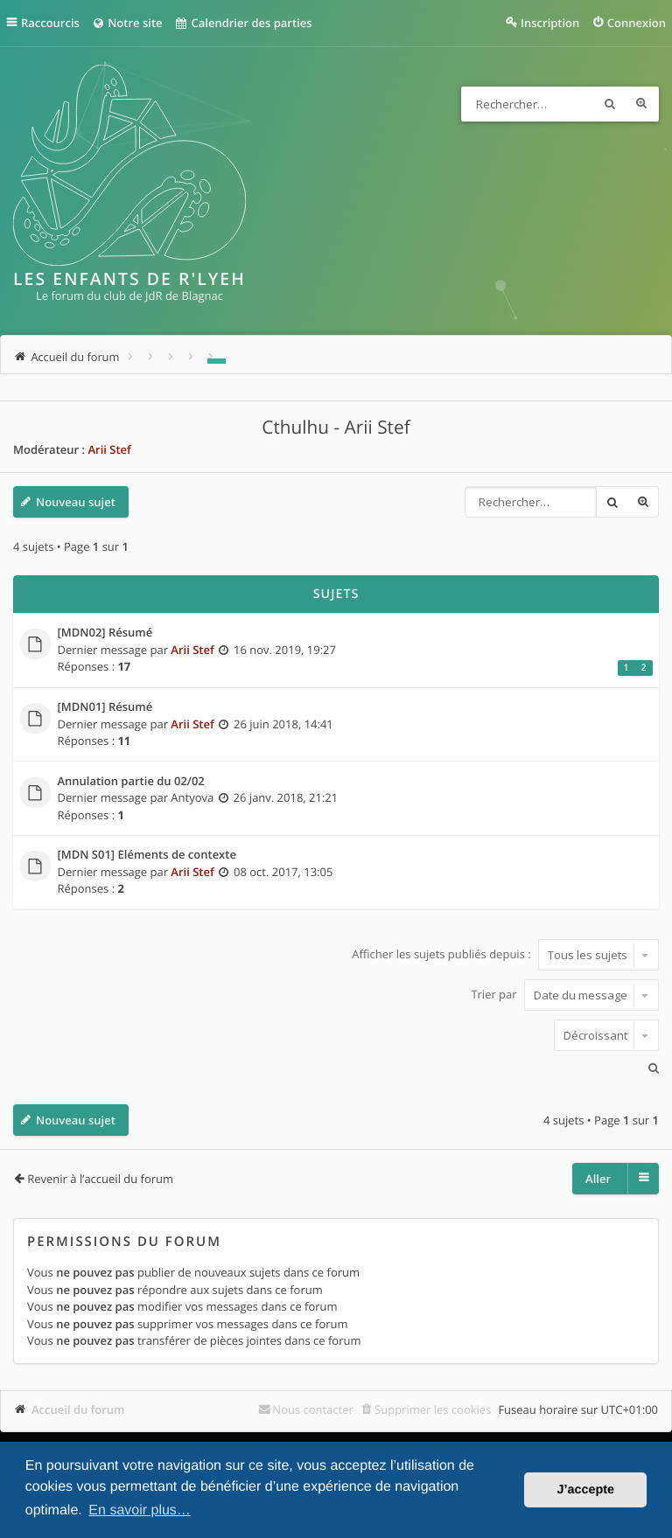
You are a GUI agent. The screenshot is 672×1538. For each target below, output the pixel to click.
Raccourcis (51, 23)
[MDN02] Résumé (105, 633)
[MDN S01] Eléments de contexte (147, 855)
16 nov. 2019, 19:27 (285, 650)
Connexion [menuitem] (636, 23)
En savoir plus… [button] (139, 1510)
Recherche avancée (641, 104)
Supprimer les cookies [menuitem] (432, 1409)
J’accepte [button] (585, 1490)
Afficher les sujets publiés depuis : (505, 955)
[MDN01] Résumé (105, 707)
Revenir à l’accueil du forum (100, 1179)
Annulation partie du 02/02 (131, 782)
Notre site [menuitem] (127, 23)
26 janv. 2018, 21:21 (286, 797)
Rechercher (610, 104)
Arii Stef (109, 449)
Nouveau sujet (76, 502)
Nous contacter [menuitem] (313, 1409)
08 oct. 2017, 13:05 (283, 872)
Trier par (565, 995)
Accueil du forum (78, 1409)
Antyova (192, 797)
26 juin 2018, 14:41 (283, 724)
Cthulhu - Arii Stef (336, 427)
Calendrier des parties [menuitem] (244, 23)
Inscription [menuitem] (550, 23)
